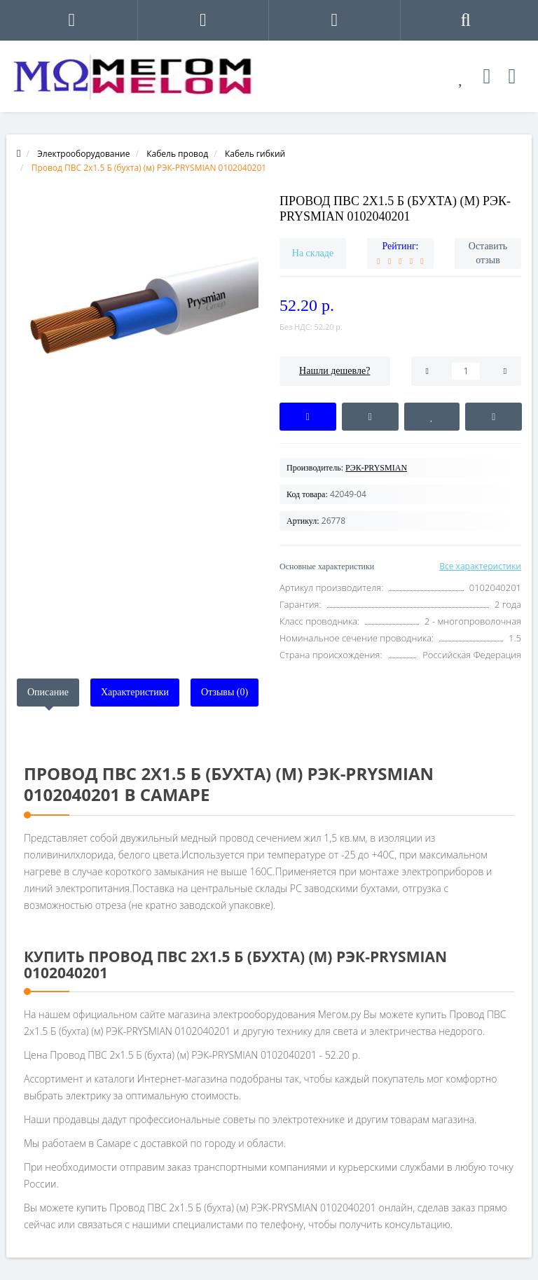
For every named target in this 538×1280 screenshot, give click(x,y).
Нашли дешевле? (334, 371)
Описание (48, 692)
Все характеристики (480, 566)
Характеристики (135, 692)
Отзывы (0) (224, 692)
